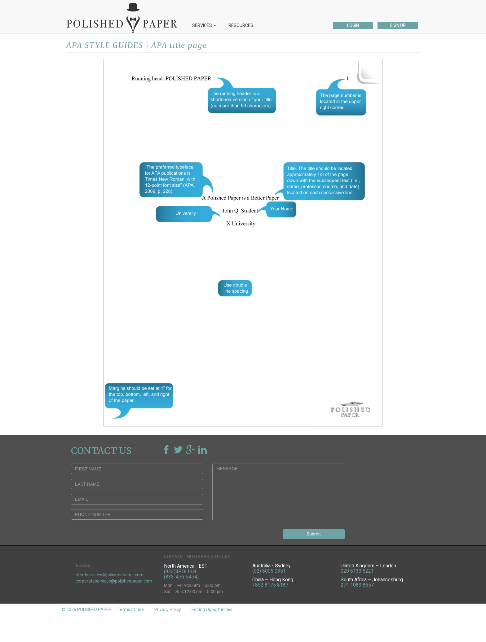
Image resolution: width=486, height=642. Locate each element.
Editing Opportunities (212, 609)
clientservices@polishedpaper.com (110, 574)
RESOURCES (240, 25)
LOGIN (353, 25)
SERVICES (204, 25)
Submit (314, 533)
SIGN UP (398, 25)
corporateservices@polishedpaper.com (114, 581)
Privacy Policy (167, 609)
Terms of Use (130, 609)
